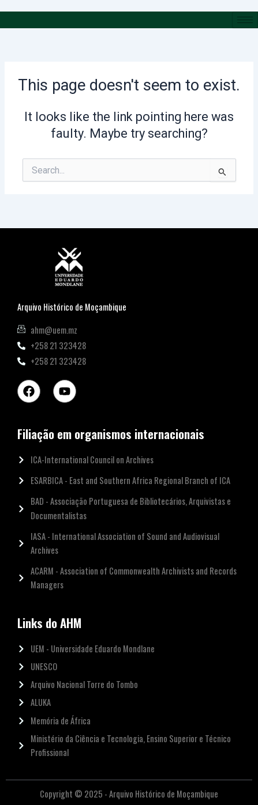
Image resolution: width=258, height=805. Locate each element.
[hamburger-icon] (245, 20)
